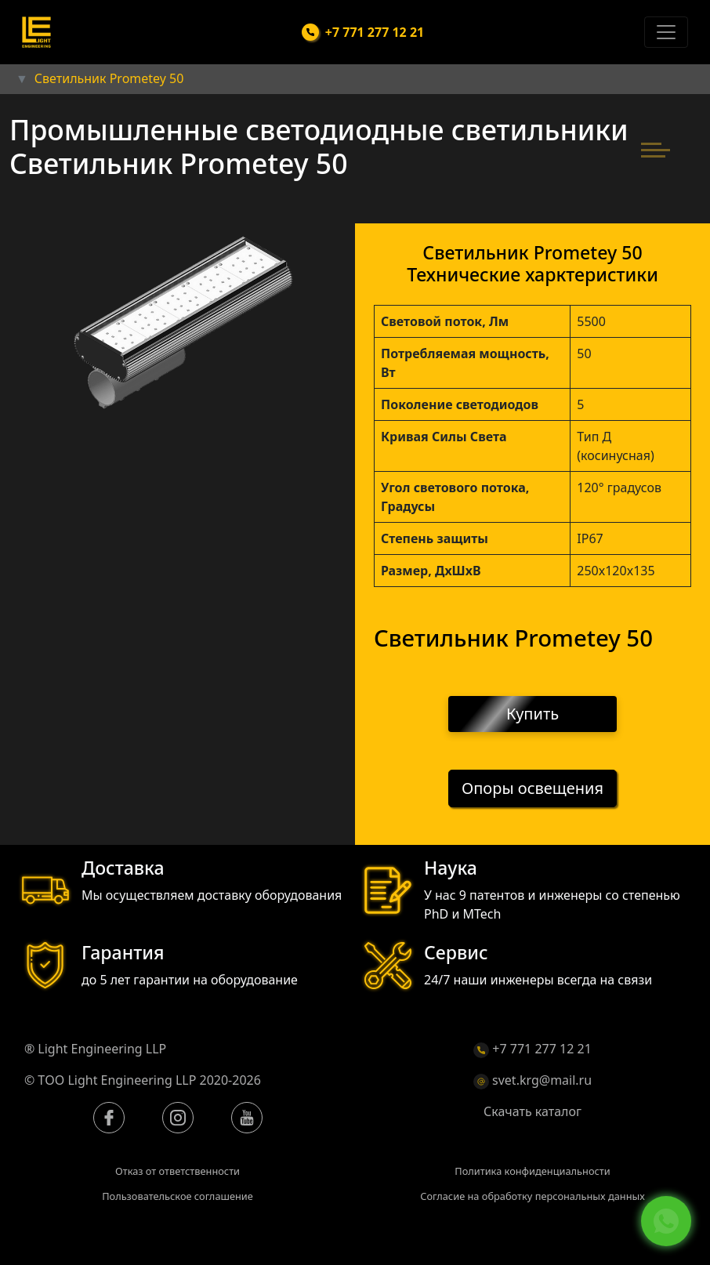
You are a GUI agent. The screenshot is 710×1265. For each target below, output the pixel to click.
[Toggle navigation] (666, 32)
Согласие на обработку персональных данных (532, 1196)
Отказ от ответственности (177, 1171)
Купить (532, 714)
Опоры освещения (532, 788)
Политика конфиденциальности (532, 1171)
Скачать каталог (532, 1111)
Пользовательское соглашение (177, 1196)
